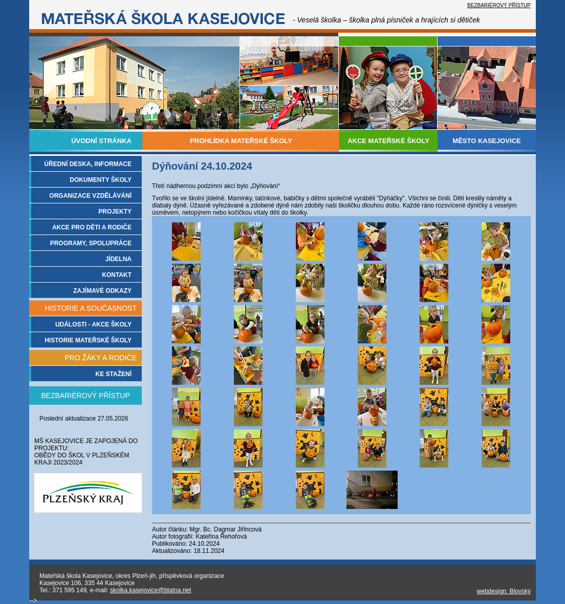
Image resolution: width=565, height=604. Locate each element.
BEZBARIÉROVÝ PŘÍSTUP (499, 5)
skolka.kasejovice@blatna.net (150, 590)
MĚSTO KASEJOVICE (486, 141)
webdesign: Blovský (504, 591)
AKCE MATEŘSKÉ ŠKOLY (388, 141)
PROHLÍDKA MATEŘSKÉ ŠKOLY (241, 141)
